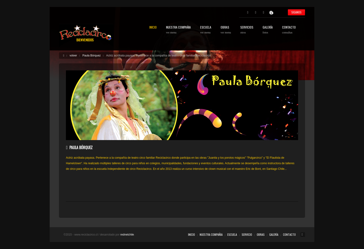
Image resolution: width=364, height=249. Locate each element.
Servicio (247, 234)
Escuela (232, 234)
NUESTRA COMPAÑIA (178, 30)
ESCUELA (205, 30)
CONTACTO (289, 30)
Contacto (289, 234)
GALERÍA (268, 30)
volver (73, 55)
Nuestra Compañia (211, 234)
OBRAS (226, 30)
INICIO (153, 27)
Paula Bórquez (91, 55)
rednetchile (127, 234)
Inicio (191, 234)
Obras (261, 234)
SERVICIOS (246, 30)
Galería (273, 234)
